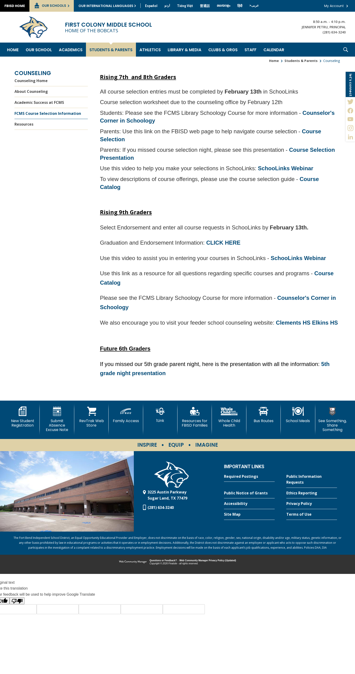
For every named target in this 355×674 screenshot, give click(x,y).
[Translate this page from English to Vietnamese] (185, 6)
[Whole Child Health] (229, 417)
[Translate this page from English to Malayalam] (223, 5)
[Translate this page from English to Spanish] (151, 6)
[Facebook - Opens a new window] (350, 110)
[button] (345, 50)
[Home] (13, 50)
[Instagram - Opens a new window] (350, 128)
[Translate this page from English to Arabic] (254, 5)
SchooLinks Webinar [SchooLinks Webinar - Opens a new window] (285, 168)
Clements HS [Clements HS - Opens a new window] (294, 322)
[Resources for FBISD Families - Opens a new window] (194, 417)
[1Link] (160, 414)
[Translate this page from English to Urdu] (167, 5)
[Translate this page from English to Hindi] (240, 6)
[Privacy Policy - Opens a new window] (312, 503)
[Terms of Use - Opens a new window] (312, 514)
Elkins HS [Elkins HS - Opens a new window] (325, 322)
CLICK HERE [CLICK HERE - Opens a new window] (223, 242)
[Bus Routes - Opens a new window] (263, 415)
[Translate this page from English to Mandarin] (205, 6)
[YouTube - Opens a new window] (350, 119)
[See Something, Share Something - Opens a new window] (332, 419)
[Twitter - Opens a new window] (350, 101)
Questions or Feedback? (163, 560)
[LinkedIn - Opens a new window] (350, 137)
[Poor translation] (17, 600)
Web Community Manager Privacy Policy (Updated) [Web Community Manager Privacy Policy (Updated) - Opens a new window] (207, 560)
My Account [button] (334, 6)
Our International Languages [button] (105, 6)
